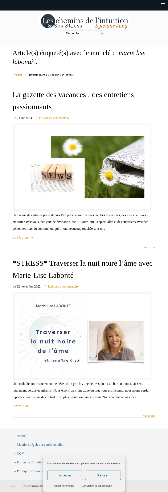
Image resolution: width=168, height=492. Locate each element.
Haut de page (149, 247)
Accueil (17, 75)
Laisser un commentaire (54, 118)
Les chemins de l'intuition (84, 21)
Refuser (102, 475)
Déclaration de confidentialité (97, 485)
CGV (20, 453)
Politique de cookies (64, 485)
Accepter (65, 475)
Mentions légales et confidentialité (40, 444)
